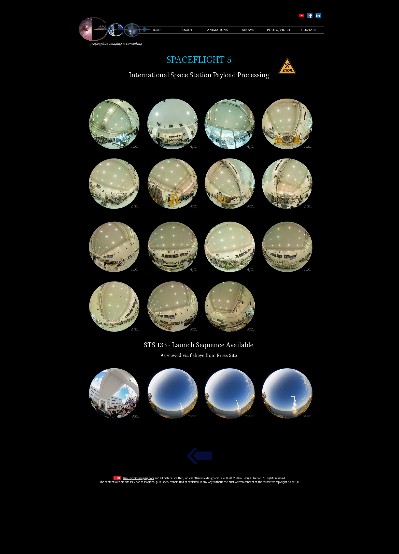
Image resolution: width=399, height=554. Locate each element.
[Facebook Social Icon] (309, 15)
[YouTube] (301, 15)
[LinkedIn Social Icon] (318, 15)
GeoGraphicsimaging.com (138, 478)
